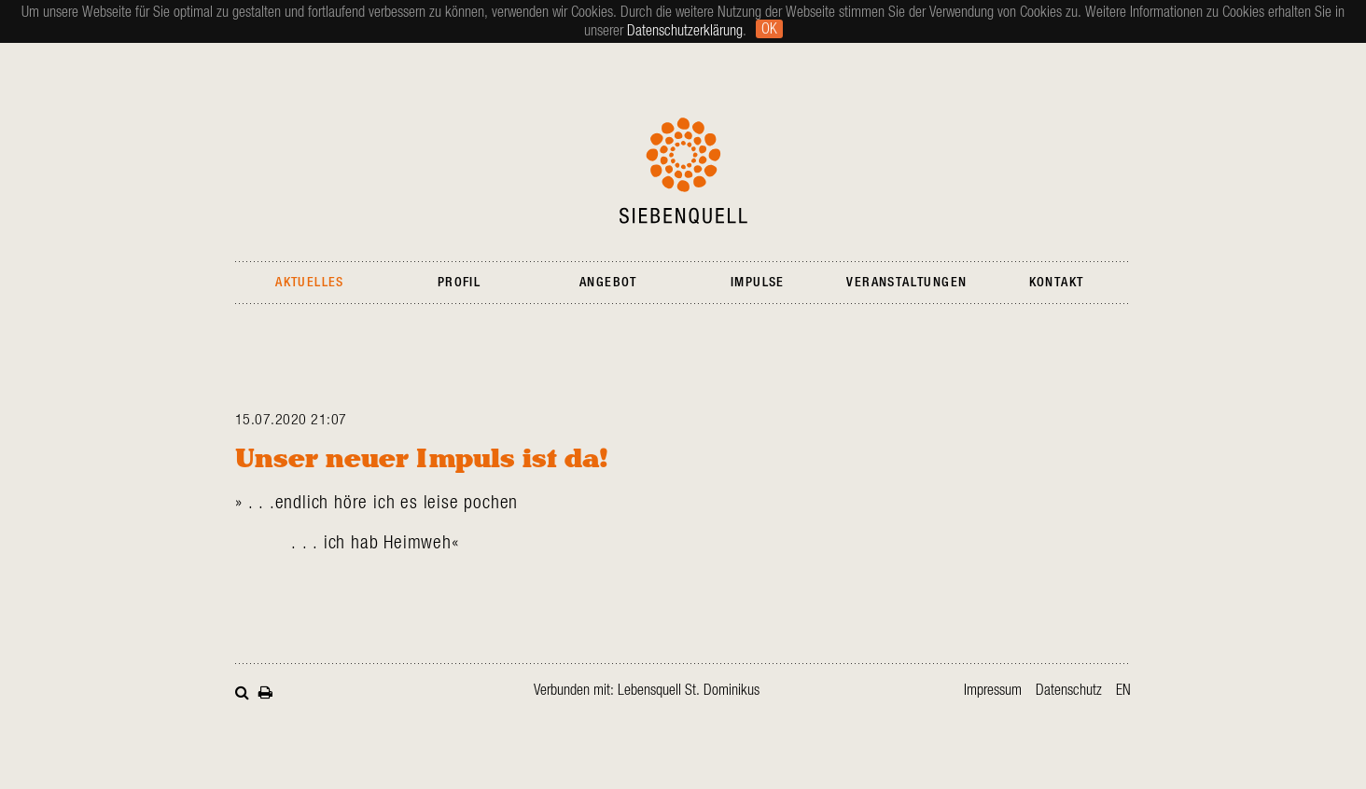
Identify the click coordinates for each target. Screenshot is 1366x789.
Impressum (993, 690)
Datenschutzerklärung (685, 30)
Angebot (608, 282)
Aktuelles (309, 282)
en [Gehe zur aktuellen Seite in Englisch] (1123, 690)
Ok (769, 28)
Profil (459, 282)
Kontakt (1056, 282)
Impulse (758, 282)
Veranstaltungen (906, 282)
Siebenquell (683, 171)
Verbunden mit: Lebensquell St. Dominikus (647, 690)
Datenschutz (1069, 690)
